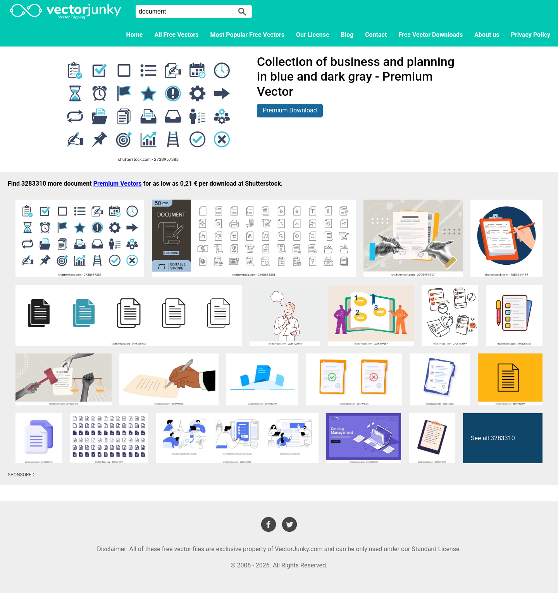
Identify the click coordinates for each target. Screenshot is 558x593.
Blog (347, 34)
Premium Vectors (117, 183)
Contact (376, 34)
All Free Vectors (176, 34)
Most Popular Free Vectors (247, 34)
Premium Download (290, 110)
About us (486, 34)
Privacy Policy (530, 34)
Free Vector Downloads (430, 34)
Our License (312, 34)
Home (134, 34)
